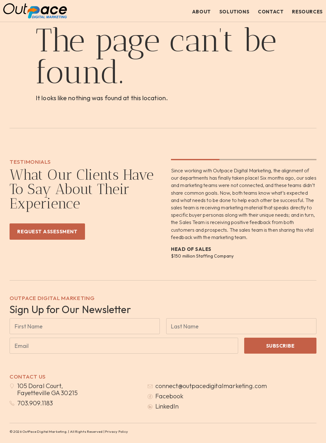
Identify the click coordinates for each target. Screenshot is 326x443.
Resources (307, 12)
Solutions (234, 12)
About (201, 12)
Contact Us (28, 376)
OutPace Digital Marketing (52, 298)
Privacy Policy (116, 431)
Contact (270, 12)
